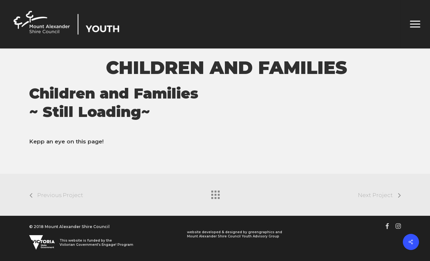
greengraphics (261, 232)
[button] (415, 24)
